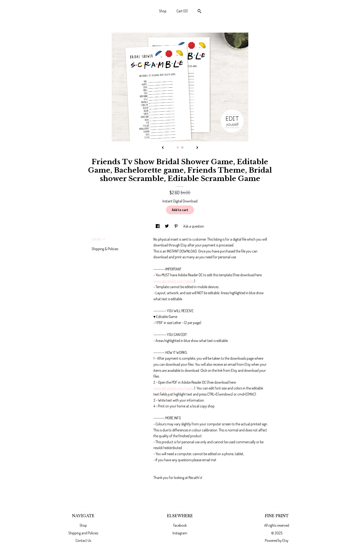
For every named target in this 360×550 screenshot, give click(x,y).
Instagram (180, 533)
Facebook (180, 525)
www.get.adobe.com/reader (173, 281)
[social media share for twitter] (167, 226)
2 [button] (182, 147)
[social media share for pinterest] (176, 226)
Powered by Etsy (276, 540)
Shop (162, 11)
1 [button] (178, 147)
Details (98, 239)
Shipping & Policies (105, 248)
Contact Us (83, 540)
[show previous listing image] (163, 148)
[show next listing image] (197, 148)
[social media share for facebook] (158, 226)
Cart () (182, 11)
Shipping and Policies (83, 533)
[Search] (199, 11)
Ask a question (193, 226)
